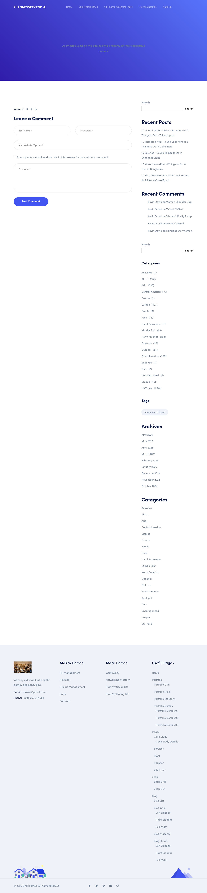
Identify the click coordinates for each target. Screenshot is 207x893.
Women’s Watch (175, 223)
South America (154, 356)
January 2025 (149, 467)
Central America (154, 291)
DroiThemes (30, 886)
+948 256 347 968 (34, 698)
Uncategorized (153, 375)
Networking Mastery (118, 679)
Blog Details (161, 841)
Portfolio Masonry (164, 699)
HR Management (70, 673)
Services (159, 748)
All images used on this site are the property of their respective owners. (103, 48)
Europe (150, 304)
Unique (149, 381)
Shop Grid (160, 781)
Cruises (148, 298)
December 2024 (151, 473)
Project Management (72, 687)
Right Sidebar (164, 819)
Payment (65, 679)
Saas (63, 694)
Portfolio (157, 679)
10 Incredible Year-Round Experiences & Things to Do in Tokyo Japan (165, 132)
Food (147, 317)
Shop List (159, 789)
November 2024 (151, 479)
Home (69, 7)
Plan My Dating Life (117, 694)
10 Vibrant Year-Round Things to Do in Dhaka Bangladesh (164, 166)
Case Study (160, 736)
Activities (149, 272)
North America (154, 336)
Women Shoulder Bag (179, 202)
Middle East (152, 330)
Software (65, 701)
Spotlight (149, 362)
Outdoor (150, 349)
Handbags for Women (179, 230)
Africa (149, 279)
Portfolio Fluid (162, 691)
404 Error (159, 770)
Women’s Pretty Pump (179, 216)
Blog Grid (159, 808)
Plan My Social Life (117, 687)
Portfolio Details (163, 706)
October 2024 (149, 486)
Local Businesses (154, 324)
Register (159, 763)
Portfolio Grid (162, 684)
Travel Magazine (148, 7)
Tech (147, 369)
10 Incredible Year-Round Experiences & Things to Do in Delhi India (165, 144)
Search (146, 102)
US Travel (152, 388)
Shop (155, 777)
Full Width (161, 826)
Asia (148, 285)
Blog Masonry (162, 834)
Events (148, 311)
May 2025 (147, 441)
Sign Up (167, 7)
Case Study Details (167, 741)
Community (112, 673)
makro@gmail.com (34, 692)
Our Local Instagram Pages (118, 7)
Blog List (159, 800)
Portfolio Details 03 (167, 725)
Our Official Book (88, 7)
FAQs (157, 755)
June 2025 (147, 434)
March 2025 (148, 454)
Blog (154, 796)
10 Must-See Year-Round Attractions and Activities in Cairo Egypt (165, 177)
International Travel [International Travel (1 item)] (155, 412)
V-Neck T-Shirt (174, 209)
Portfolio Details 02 (167, 718)
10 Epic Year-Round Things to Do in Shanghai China (162, 155)
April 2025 (147, 447)
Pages (155, 732)
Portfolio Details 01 (167, 710)
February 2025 (150, 460)
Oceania (150, 343)
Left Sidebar (163, 812)
